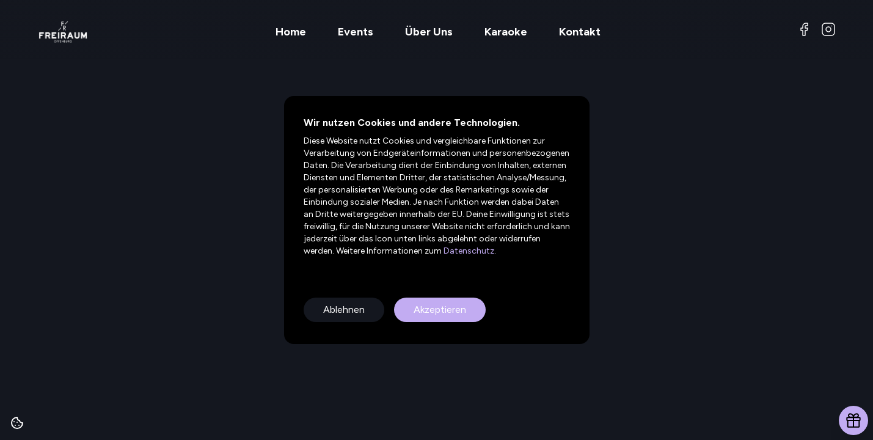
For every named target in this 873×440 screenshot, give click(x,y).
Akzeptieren (440, 309)
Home (291, 31)
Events (355, 31)
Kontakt (580, 31)
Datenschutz (468, 251)
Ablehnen (344, 309)
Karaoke (505, 31)
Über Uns (429, 31)
